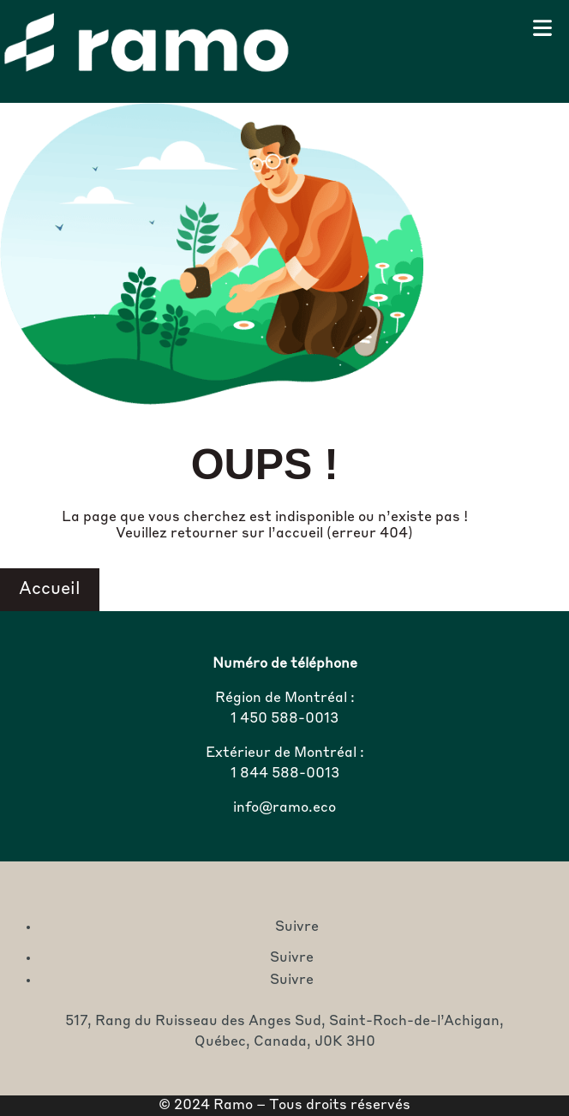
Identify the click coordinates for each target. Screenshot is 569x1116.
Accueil (50, 589)
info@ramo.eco (284, 808)
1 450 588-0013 (284, 719)
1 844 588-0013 (285, 774)
